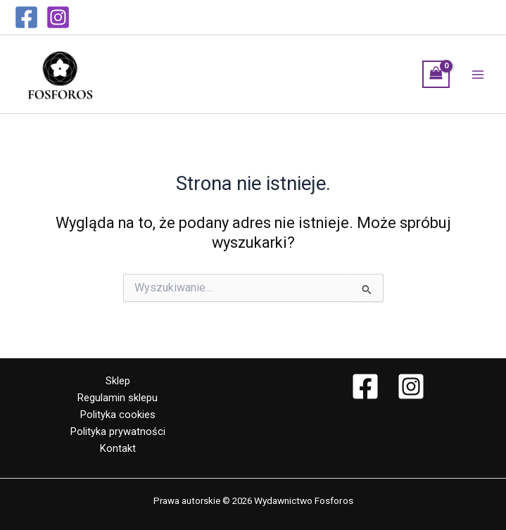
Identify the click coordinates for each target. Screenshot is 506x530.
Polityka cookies (118, 414)
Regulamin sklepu (117, 397)
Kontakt (118, 448)
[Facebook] (26, 17)
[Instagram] (58, 17)
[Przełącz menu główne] (478, 74)
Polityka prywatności (117, 431)
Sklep (118, 380)
